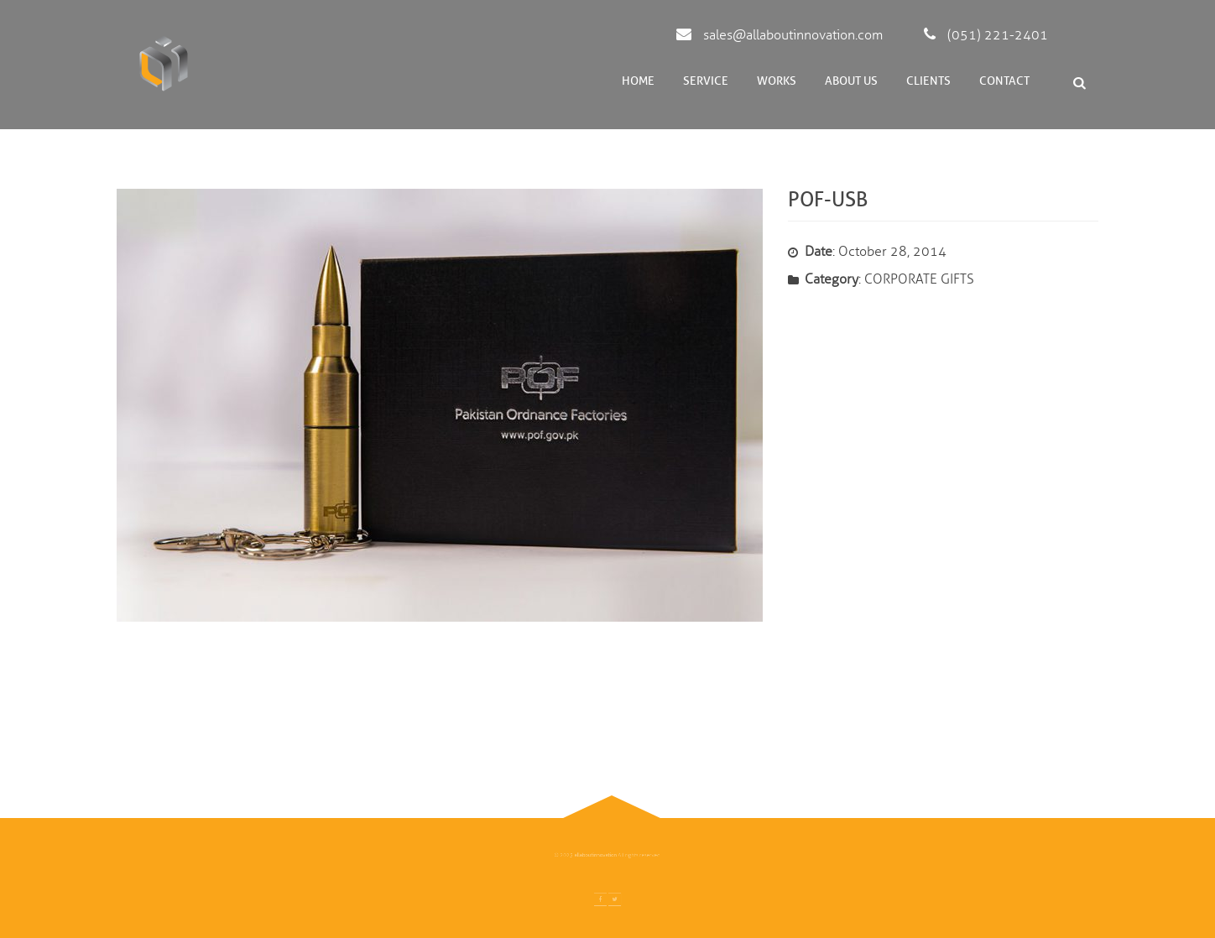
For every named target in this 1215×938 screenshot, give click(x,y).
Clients (928, 81)
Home (638, 81)
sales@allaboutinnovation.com (779, 35)
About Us (851, 81)
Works (776, 81)
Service (705, 81)
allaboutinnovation (598, 855)
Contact (1004, 81)
